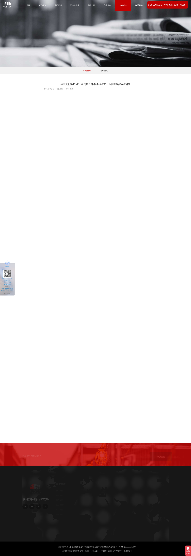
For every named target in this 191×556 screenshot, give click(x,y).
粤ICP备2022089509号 (128, 547)
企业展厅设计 (94, 551)
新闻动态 (123, 5)
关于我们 (42, 5)
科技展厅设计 (106, 551)
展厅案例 (58, 5)
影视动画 (91, 5)
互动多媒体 (74, 5)
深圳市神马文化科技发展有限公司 (75, 551)
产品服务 (107, 5)
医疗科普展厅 (117, 551)
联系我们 (139, 5)
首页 (28, 5)
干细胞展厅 (128, 551)
